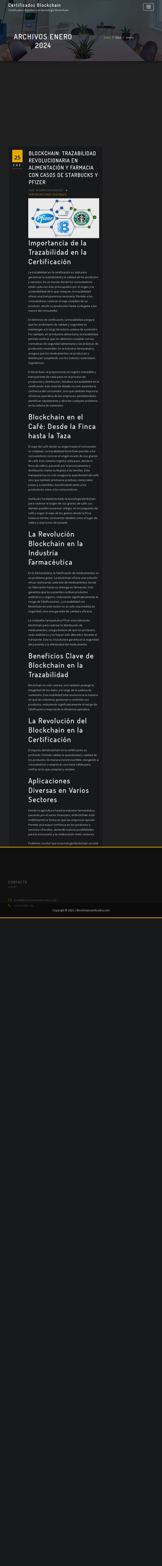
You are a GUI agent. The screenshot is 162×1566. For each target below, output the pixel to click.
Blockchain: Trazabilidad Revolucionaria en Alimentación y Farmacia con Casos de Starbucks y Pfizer (63, 337)
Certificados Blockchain (34, 5)
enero (130, 41)
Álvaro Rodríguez (45, 359)
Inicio (107, 41)
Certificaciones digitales (47, 363)
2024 (118, 41)
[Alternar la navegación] (148, 6)
